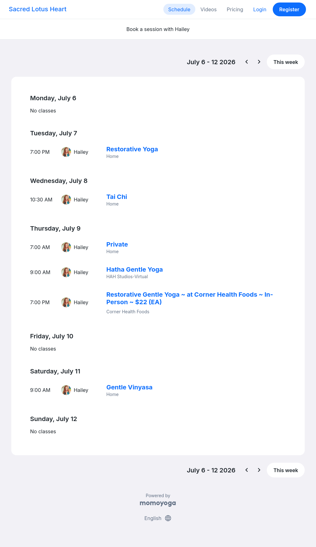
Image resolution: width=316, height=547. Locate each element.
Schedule (179, 9)
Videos (208, 9)
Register (289, 9)
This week (285, 62)
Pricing (235, 9)
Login (259, 9)
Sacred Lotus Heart (37, 9)
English (157, 518)
